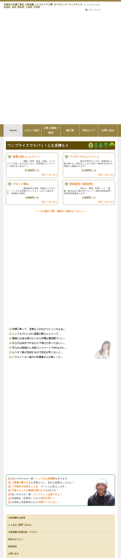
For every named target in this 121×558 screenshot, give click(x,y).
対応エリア (88, 16)
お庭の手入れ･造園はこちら (21, 275)
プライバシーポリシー (19, 515)
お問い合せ (107, 16)
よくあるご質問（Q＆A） (20, 239)
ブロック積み (21, 72)
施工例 (70, 16)
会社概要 (12, 510)
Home (13, 16)
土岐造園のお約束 (16, 232)
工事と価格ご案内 (51, 16)
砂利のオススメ (15, 253)
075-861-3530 (92, 4)
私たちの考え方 (60, 466)
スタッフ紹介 (32, 16)
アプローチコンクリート (84, 42)
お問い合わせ (93, 10)
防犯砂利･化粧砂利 (81, 72)
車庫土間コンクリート (26, 42)
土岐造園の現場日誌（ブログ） (23, 246)
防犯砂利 (12, 260)
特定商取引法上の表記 (19, 521)
